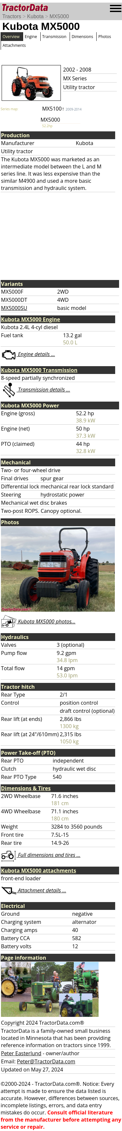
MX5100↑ (61, 108)
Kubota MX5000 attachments (38, 870)
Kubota (35, 16)
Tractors (11, 16)
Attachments (14, 45)
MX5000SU (14, 308)
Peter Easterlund (21, 1053)
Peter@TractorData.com (46, 1061)
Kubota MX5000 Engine (30, 319)
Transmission (54, 36)
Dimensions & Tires (26, 788)
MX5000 (59, 16)
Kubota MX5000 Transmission (39, 370)
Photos (104, 36)
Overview (11, 36)
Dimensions (82, 36)
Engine (31, 36)
